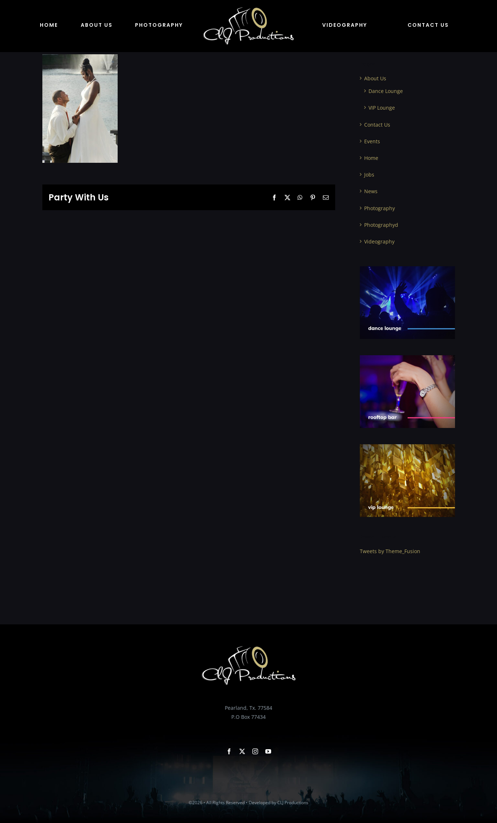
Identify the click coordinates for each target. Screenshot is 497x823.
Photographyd (381, 224)
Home (371, 157)
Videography (379, 241)
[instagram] (255, 751)
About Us (375, 78)
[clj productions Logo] (248, 9)
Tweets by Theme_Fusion (390, 551)
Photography (379, 208)
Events (372, 141)
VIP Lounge (381, 107)
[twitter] (242, 751)
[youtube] (268, 751)
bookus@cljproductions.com (248, 725)
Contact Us (377, 124)
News (371, 191)
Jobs (369, 174)
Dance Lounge (385, 91)
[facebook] (229, 751)
